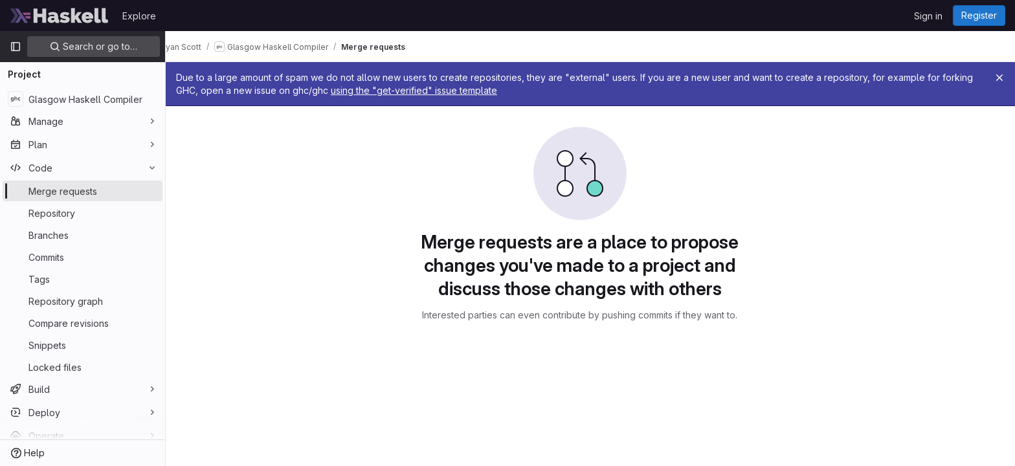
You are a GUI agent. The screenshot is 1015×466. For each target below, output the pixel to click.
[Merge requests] (82, 191)
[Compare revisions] (82, 323)
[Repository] (82, 213)
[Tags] (82, 279)
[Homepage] (59, 15)
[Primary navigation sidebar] (15, 46)
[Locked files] (82, 367)
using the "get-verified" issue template (468, 90)
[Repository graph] (82, 301)
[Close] (999, 77)
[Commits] (82, 257)
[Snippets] (82, 345)
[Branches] (82, 235)
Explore (139, 15)
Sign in (928, 15)
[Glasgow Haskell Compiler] (82, 99)
